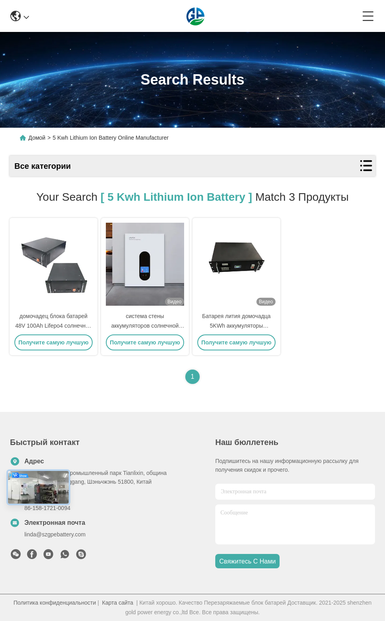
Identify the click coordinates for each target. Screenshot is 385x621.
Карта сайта (117, 602)
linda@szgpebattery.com (54, 534)
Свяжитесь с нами (247, 561)
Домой (37, 137)
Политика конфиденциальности (55, 602)
